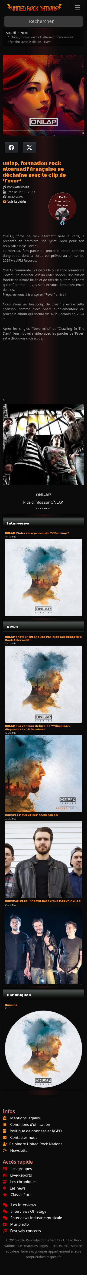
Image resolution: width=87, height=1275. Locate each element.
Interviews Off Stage (24, 1211)
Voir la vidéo (14, 201)
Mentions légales (25, 1118)
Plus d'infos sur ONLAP (43, 502)
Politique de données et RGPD (36, 1131)
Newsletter (19, 1150)
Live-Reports (17, 1175)
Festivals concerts (22, 1230)
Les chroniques (19, 1181)
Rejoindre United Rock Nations (35, 1143)
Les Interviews (19, 1204)
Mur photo (16, 1224)
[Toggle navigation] (77, 7)
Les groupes (17, 1168)
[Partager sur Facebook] (11, 147)
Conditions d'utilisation (30, 1124)
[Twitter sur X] (29, 147)
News (24, 33)
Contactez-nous (23, 1137)
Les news (14, 1188)
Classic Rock (17, 1194)
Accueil (11, 33)
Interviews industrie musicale (32, 1217)
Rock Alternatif (43, 508)
